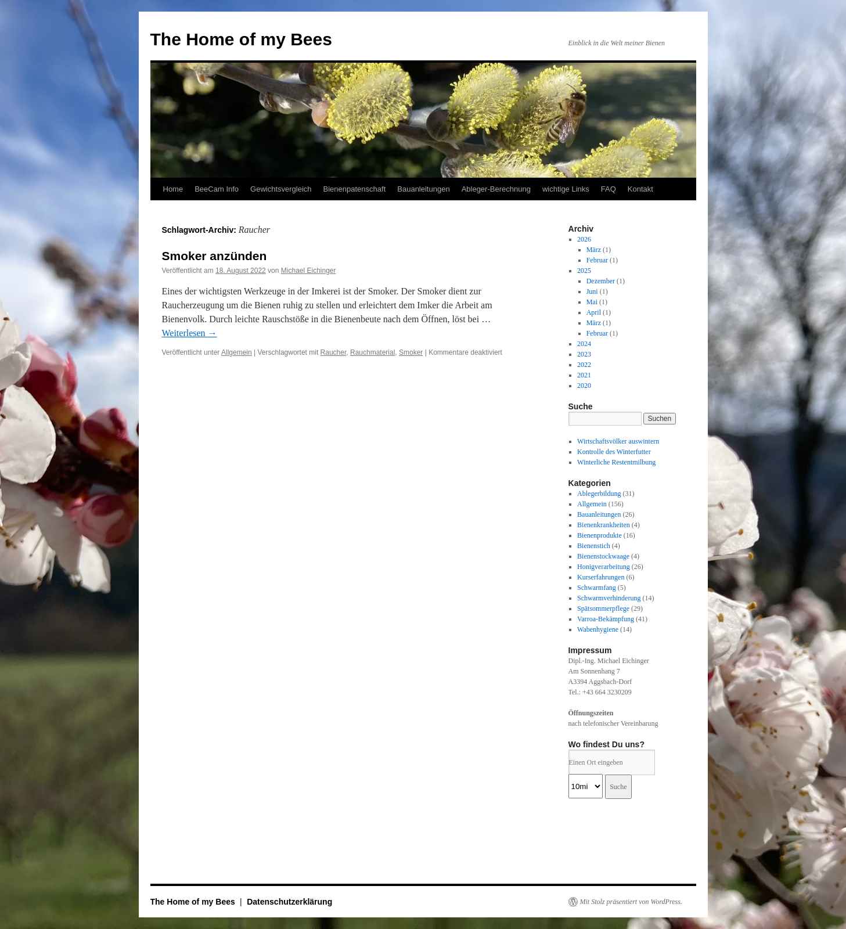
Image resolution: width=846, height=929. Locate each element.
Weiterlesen (189, 333)
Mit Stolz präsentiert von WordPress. (631, 902)
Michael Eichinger (308, 271)
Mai (591, 302)
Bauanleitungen (423, 189)
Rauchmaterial (372, 352)
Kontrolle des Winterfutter (614, 452)
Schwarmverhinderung (608, 598)
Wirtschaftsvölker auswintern (618, 441)
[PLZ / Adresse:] (611, 762)
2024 (584, 344)
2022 (584, 365)
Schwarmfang (596, 588)
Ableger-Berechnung (496, 189)
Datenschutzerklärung (289, 901)
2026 (584, 239)
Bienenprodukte (599, 535)
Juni (592, 291)
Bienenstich (593, 546)
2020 (584, 385)
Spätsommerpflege (603, 608)
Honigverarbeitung (603, 567)
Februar (597, 260)
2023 (584, 354)
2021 (584, 375)
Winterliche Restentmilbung (616, 462)
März (593, 250)
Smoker (411, 352)
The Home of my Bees (241, 39)
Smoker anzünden (214, 255)
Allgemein (236, 352)
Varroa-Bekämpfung (605, 619)
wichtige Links (565, 189)
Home (173, 189)
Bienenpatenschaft (354, 189)
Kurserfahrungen (600, 577)
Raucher (334, 352)
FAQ (608, 189)
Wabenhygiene (597, 629)
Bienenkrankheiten (603, 525)
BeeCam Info (217, 189)
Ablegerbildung (599, 493)
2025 (584, 271)
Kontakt (640, 189)
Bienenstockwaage (603, 556)
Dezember (600, 281)
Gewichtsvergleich (281, 189)
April (593, 312)
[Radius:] (585, 786)
